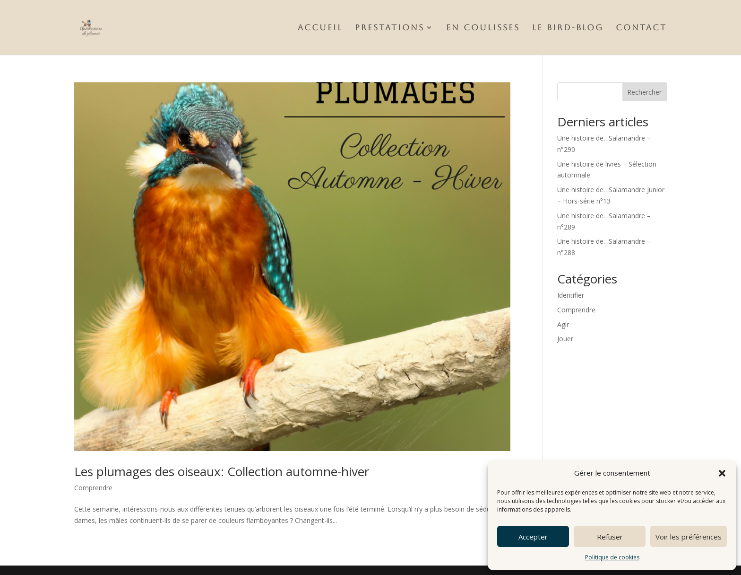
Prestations (389, 28)
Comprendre (93, 487)
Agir (563, 324)
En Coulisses (483, 28)
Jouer (565, 338)
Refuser (610, 536)
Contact (641, 28)
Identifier (570, 295)
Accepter (533, 536)
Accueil (320, 28)
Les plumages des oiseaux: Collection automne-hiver (221, 471)
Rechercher (644, 92)
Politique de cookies (612, 557)
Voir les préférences (688, 536)
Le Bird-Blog (567, 28)
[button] (722, 473)
